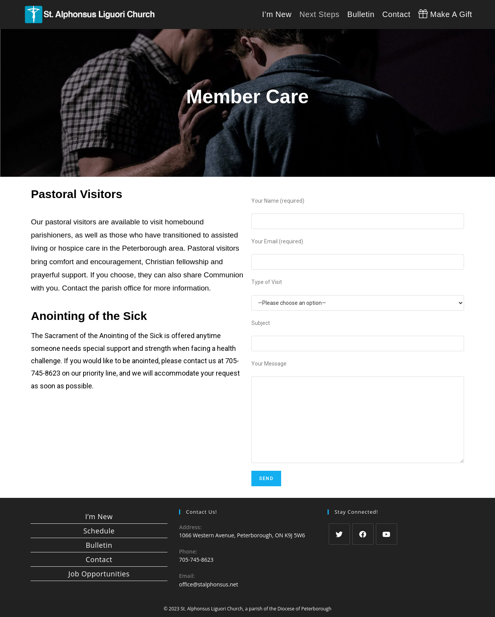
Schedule (98, 530)
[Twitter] (339, 534)
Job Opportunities (99, 573)
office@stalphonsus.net (208, 584)
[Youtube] (386, 534)
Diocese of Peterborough (304, 608)
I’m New (99, 516)
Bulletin (99, 545)
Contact (99, 559)
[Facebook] (363, 534)
